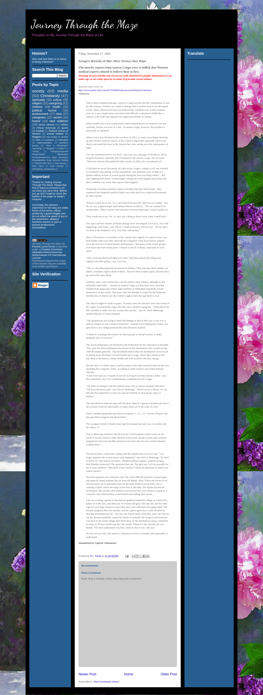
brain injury (37, 166)
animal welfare (55, 133)
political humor (44, 110)
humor (36, 121)
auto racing (60, 163)
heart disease (57, 166)
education (63, 140)
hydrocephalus (44, 142)
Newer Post (87, 674)
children (37, 106)
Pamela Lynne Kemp (43, 246)
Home (128, 674)
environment (40, 113)
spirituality (38, 99)
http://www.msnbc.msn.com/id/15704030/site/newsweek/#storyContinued (115, 90)
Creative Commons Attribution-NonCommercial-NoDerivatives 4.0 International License (49, 253)
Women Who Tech (43, 163)
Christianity (50, 95)
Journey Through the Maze (84, 24)
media (62, 91)
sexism (64, 137)
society (38, 91)
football (40, 130)
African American (46, 127)
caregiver (49, 140)
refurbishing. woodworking (43, 169)
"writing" (35, 151)
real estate (51, 137)
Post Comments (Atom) (106, 681)
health (56, 106)
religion (37, 103)
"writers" (61, 148)
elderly (64, 124)
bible (38, 140)
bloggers (37, 136)
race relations (58, 121)
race (59, 113)
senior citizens (46, 124)
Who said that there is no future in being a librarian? (49, 60)
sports (64, 127)
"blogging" (50, 148)
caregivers (39, 117)
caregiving (55, 103)
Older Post (169, 674)
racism (57, 117)
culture (57, 99)
